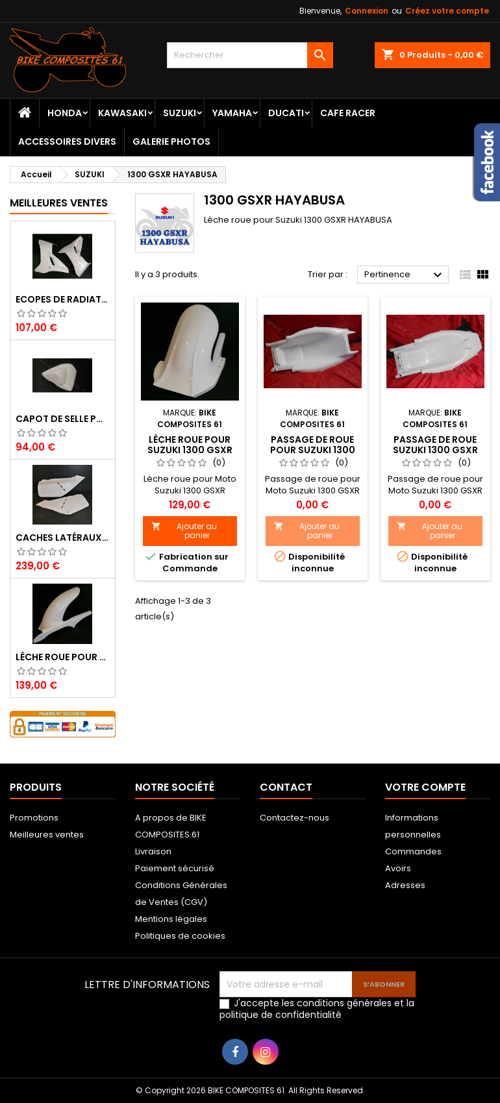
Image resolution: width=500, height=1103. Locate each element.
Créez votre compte (447, 10)
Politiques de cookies (180, 936)
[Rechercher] (250, 55)
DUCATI (286, 112)
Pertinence (404, 275)
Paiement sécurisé (174, 868)
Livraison (153, 851)
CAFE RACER (347, 112)
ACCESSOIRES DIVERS (67, 141)
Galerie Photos (171, 141)
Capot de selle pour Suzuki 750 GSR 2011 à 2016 (63, 419)
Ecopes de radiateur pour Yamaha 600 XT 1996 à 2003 (63, 299)
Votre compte (425, 787)
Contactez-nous (294, 818)
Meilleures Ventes (59, 202)
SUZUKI (179, 112)
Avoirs (398, 868)
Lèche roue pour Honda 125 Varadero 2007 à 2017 (63, 657)
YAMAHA (232, 112)
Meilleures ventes (47, 834)
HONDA (64, 112)
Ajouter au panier (184, 531)
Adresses (405, 885)
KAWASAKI (122, 112)
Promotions (34, 818)
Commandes (413, 851)
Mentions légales (171, 919)
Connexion (366, 10)
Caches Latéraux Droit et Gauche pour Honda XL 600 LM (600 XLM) (63, 537)
